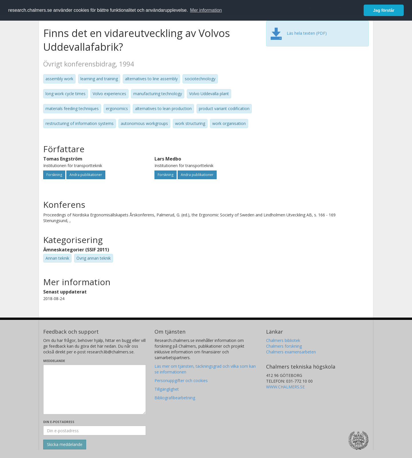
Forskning (54, 174)
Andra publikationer (86, 174)
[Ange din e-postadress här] (94, 430)
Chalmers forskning (284, 346)
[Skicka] (64, 444)
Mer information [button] (206, 10)
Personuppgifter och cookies (181, 380)
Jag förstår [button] (383, 10)
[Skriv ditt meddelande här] (94, 389)
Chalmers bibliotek (283, 340)
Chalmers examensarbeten (291, 352)
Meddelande (54, 361)
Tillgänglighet (166, 389)
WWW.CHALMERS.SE (285, 387)
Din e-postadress (58, 422)
